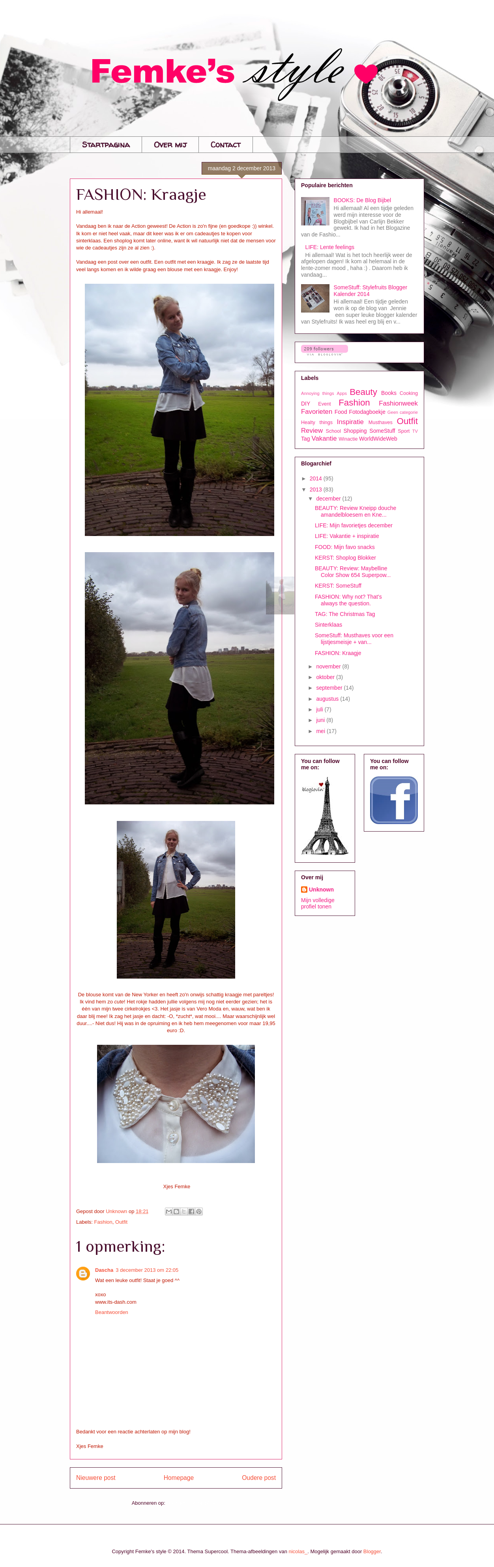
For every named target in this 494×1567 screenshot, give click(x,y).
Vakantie (324, 438)
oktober (326, 677)
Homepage (179, 1477)
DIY (305, 403)
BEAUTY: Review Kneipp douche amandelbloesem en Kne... (355, 511)
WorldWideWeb (378, 438)
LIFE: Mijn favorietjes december (354, 525)
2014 (317, 478)
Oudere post (259, 1477)
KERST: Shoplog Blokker (345, 558)
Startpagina (106, 144)
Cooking (409, 393)
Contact (226, 144)
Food (341, 412)
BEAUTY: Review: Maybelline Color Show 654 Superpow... (353, 571)
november (329, 666)
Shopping (355, 431)
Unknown (321, 889)
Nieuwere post (96, 1477)
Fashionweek (398, 403)
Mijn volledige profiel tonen (318, 903)
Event (324, 404)
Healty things (317, 422)
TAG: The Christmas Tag (345, 614)
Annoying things (317, 393)
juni (321, 720)
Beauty (363, 392)
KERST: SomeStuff (338, 586)
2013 (317, 489)
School (333, 431)
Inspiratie (350, 422)
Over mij (170, 144)
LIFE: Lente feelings (330, 247)
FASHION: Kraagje (338, 653)
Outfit (121, 1222)
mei (321, 731)
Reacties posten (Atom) (194, 1503)
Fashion (103, 1222)
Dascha (104, 1270)
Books (389, 393)
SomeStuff (382, 431)
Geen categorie (402, 412)
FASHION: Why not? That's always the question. (348, 600)
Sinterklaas (328, 625)
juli (320, 709)
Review (312, 430)
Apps (342, 393)
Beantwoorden (111, 1312)
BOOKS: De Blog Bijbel (362, 200)
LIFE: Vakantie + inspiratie (347, 536)
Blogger (372, 1551)
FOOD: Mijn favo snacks (345, 547)
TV (415, 431)
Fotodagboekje (367, 412)
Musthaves (381, 422)
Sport (404, 431)
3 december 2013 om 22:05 (147, 1270)
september (330, 688)
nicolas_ (298, 1551)
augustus (328, 699)
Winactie (348, 439)
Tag (305, 438)
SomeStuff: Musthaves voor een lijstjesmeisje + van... (354, 638)
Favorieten (316, 411)
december (329, 498)
